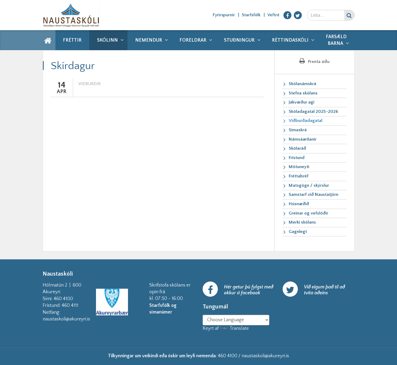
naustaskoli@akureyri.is (75, 319)
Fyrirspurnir (224, 15)
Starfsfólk (251, 15)
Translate (234, 328)
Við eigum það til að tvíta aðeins (324, 290)
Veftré (273, 15)
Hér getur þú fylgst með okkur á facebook (248, 290)
